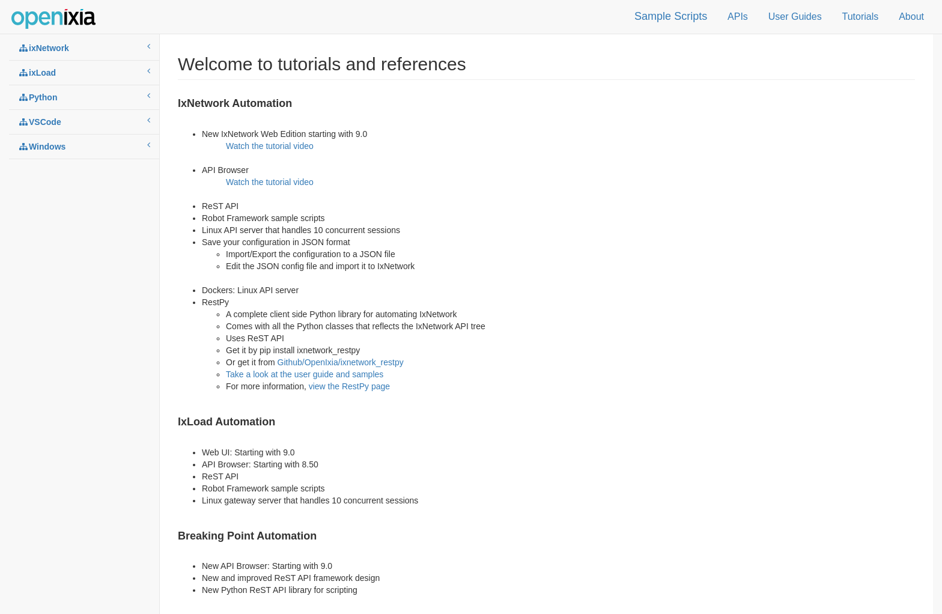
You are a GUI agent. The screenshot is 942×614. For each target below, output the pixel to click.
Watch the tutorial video (270, 146)
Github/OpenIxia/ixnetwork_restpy (341, 362)
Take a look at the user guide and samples (304, 374)
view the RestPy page (349, 386)
